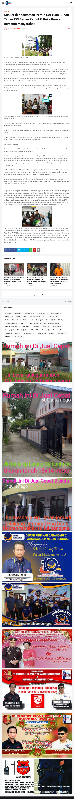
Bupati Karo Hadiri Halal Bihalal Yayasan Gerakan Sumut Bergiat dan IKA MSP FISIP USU (14, 281)
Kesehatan (53, 323)
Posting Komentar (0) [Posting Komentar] (37, 295)
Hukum (23, 323)
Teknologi (62, 333)
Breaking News (42, 313)
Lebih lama (67, 302)
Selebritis (42, 333)
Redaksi (18, 313)
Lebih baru (6, 302)
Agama (9, 317)
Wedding (9, 337)
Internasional (56, 313)
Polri (17, 333)
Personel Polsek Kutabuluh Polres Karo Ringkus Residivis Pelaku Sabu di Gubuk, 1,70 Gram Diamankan (59, 281)
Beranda (6, 11)
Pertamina (57, 330)
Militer (46, 327)
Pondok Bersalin (29, 333)
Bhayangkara (35, 317)
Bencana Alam (21, 317)
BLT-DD (53, 317)
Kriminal (36, 327)
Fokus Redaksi (11, 323)
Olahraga (9, 330)
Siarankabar (29, 313)
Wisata (19, 337)
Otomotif (21, 330)
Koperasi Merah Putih (12, 327)
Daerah (21, 320)
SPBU (52, 333)
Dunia (40, 320)
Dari (31, 320)
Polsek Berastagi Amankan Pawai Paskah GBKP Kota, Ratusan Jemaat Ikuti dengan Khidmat (36, 281)
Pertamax (46, 330)
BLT (45, 317)
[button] (2, 3)
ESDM (61, 320)
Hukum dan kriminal (37, 323)
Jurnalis (8, 313)
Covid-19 (9, 320)
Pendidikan (34, 330)
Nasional (56, 327)
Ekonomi (50, 320)
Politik (9, 333)
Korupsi (26, 327)
